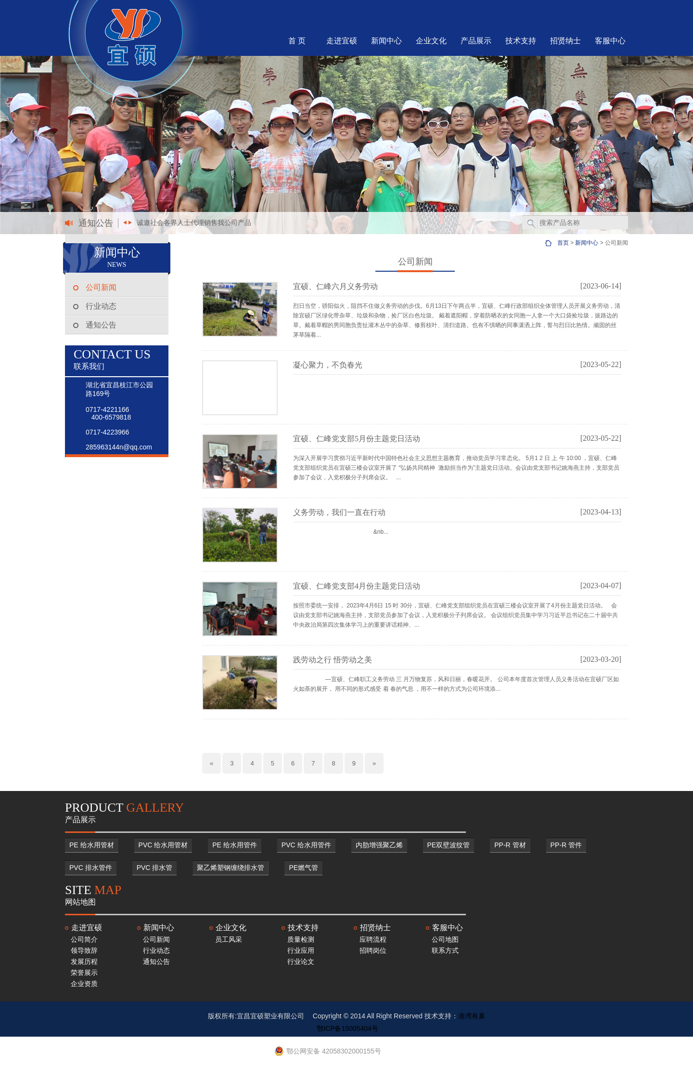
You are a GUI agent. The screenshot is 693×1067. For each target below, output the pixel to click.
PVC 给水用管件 (306, 845)
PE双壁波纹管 (448, 845)
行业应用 (300, 950)
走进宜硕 (341, 41)
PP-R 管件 (566, 845)
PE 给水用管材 (91, 845)
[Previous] (211, 763)
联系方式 (445, 950)
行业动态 (101, 306)
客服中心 (610, 41)
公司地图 (445, 939)
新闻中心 (386, 41)
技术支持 (520, 41)
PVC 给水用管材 (163, 845)
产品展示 (476, 41)
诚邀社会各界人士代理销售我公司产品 (194, 222)
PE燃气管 (303, 867)
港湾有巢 (471, 1016)
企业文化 (431, 41)
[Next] (374, 763)
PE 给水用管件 (234, 845)
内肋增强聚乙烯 (379, 845)
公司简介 (84, 939)
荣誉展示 (84, 972)
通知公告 (101, 325)
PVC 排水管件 (90, 867)
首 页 (297, 41)
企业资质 (84, 984)
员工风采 (228, 939)
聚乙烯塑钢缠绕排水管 (230, 867)
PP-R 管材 (510, 845)
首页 (563, 242)
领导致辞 (84, 950)
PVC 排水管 (155, 867)
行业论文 (300, 961)
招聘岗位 (372, 950)
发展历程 (84, 961)
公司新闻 (101, 287)
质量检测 (300, 939)
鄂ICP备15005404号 (347, 1028)
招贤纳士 (565, 41)
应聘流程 (372, 939)
